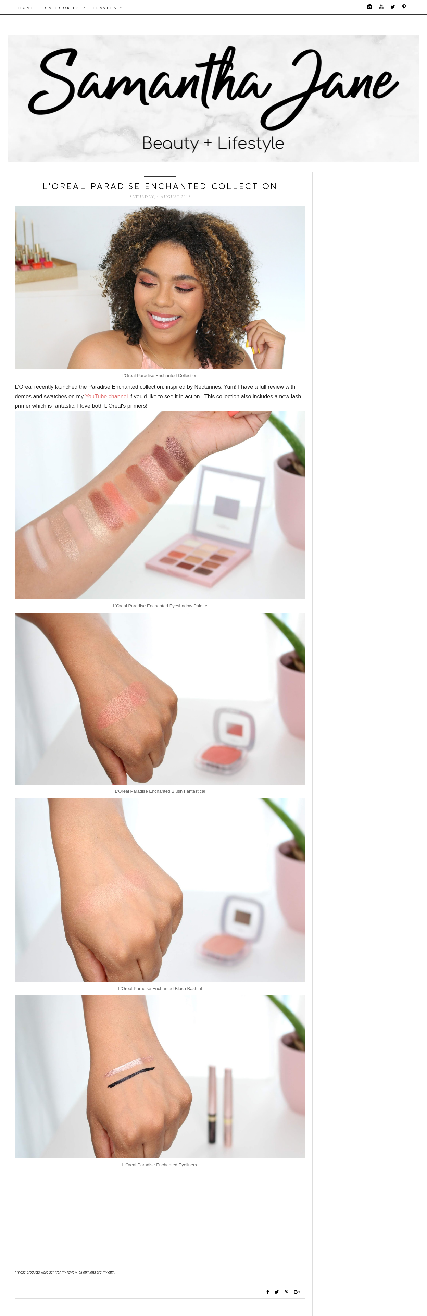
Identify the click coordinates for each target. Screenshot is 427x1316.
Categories (65, 7)
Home (26, 7)
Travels (108, 7)
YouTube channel (106, 396)
